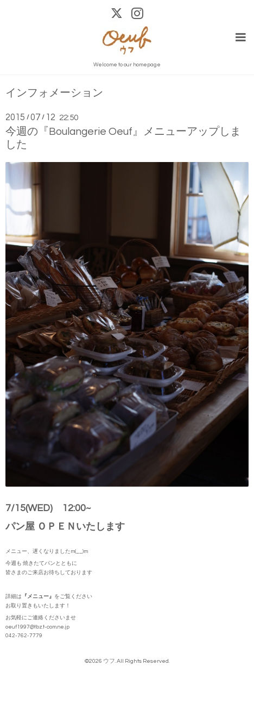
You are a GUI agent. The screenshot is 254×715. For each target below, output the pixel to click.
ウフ (109, 661)
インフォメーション (54, 93)
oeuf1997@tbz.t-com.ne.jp (37, 627)
